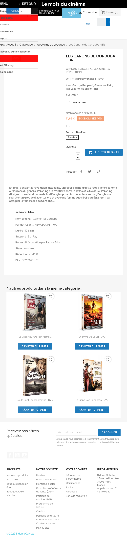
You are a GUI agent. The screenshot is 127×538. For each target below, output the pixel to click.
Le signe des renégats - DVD (92, 400)
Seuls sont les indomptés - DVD (35, 400)
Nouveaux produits (17, 475)
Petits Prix (12, 479)
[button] (14, 11)
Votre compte (76, 469)
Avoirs (69, 487)
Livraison (41, 475)
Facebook (10, 455)
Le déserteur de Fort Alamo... (35, 336)
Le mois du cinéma (63, 4)
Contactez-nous (45, 523)
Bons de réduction (76, 495)
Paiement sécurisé (46, 479)
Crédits (40, 511)
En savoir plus (77, 102)
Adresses (71, 491)
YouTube (17, 455)
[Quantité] (80, 148)
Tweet (89, 171)
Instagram (24, 455)
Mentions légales (46, 483)
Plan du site (42, 527)
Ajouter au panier (103, 152)
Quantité (71, 146)
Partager (81, 171)
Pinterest (98, 171)
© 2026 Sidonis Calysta (20, 533)
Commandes (73, 483)
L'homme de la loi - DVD (92, 336)
